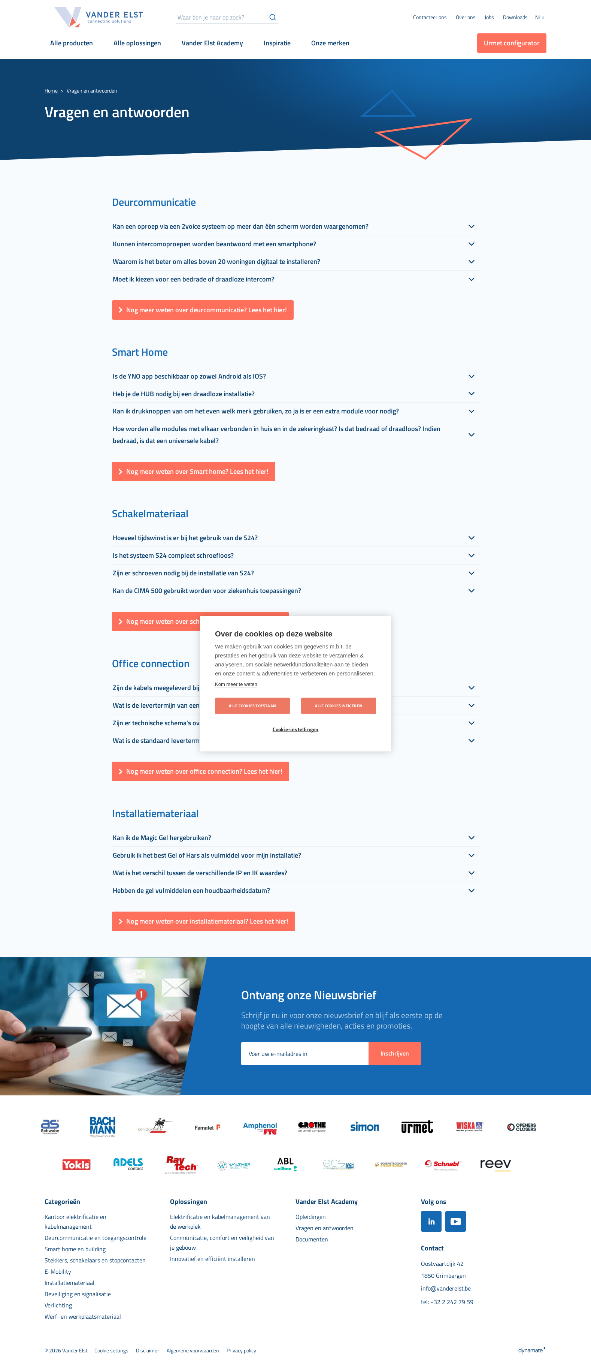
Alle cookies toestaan (252, 705)
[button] (540, 17)
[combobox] (227, 17)
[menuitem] (465, 17)
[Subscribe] (395, 1053)
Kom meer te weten (236, 684)
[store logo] (99, 17)
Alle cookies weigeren (338, 705)
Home (52, 90)
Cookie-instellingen (296, 729)
